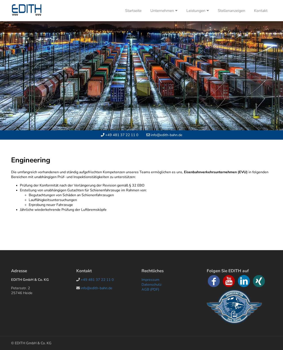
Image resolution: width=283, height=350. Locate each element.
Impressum (150, 279)
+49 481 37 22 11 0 (121, 135)
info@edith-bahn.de (166, 135)
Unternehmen (164, 10)
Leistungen (197, 10)
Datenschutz (151, 284)
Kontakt (261, 10)
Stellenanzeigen (231, 10)
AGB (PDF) (150, 289)
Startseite (133, 10)
